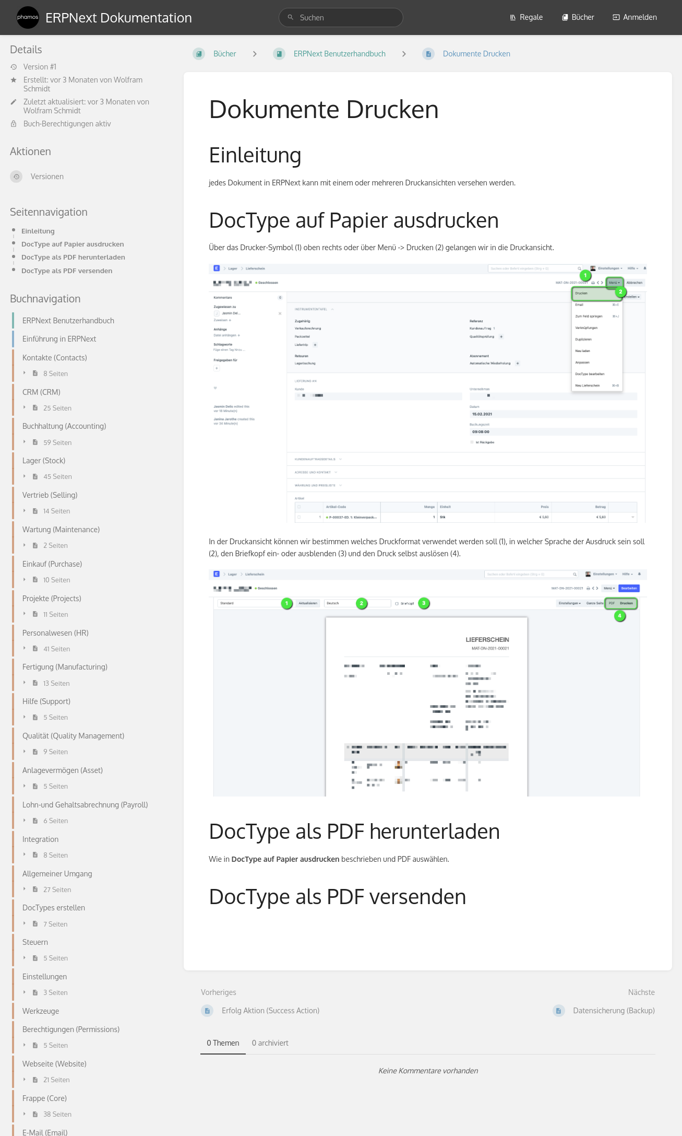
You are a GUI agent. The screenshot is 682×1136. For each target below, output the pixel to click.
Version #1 (33, 67)
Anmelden (635, 17)
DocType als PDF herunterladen (73, 256)
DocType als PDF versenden (67, 270)
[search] (341, 17)
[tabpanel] (427, 1070)
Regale (526, 17)
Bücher (577, 17)
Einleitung (38, 230)
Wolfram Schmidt (52, 110)
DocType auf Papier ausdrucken (72, 243)
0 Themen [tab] (223, 1042)
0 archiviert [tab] (270, 1042)
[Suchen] (290, 17)
